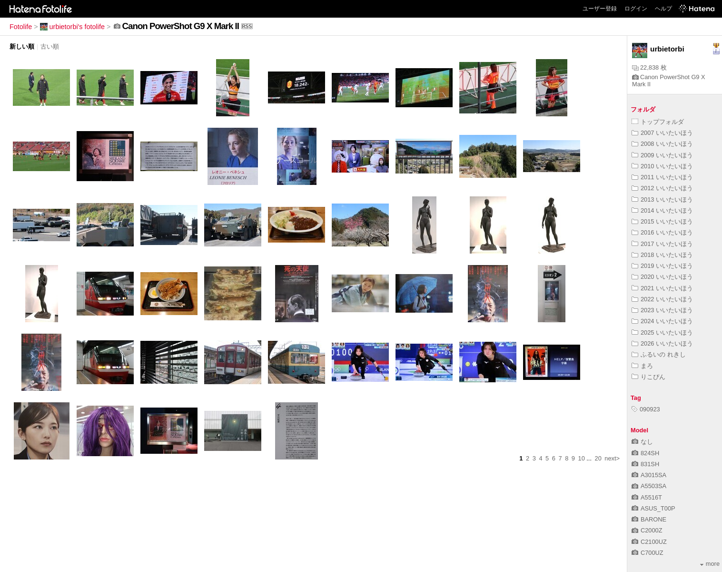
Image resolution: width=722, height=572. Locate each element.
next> (612, 458)
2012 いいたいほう (662, 188)
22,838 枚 (649, 67)
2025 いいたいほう (662, 332)
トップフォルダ (658, 121)
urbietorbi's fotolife (72, 27)
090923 (646, 409)
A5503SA (649, 486)
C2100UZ (649, 541)
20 (598, 458)
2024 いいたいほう (662, 321)
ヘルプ (663, 8)
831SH (645, 464)
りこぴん (648, 376)
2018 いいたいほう (662, 254)
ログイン (635, 8)
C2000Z (647, 530)
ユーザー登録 (600, 8)
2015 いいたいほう (662, 221)
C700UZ (647, 552)
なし (642, 441)
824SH (645, 453)
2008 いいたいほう (662, 143)
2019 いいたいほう (662, 265)
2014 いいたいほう (662, 210)
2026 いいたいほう (662, 343)
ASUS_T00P (653, 508)
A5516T (647, 497)
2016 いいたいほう (662, 232)
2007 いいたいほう (662, 132)
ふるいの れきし (659, 354)
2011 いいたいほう (662, 177)
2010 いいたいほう (662, 166)
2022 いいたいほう (662, 299)
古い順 (49, 46)
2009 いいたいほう (662, 155)
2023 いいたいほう (662, 310)
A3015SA (649, 475)
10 (581, 458)
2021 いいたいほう (662, 288)
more (710, 563)
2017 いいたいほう (662, 243)
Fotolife (21, 27)
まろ (642, 365)
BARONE (649, 519)
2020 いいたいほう (662, 276)
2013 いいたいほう (662, 199)
